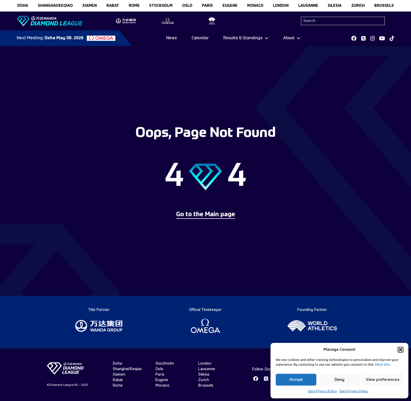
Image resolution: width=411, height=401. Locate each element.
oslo (187, 6)
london (281, 6)
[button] (400, 349)
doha (22, 6)
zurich (358, 6)
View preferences (382, 380)
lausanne (308, 6)
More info (382, 364)
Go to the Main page (205, 214)
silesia (335, 6)
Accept (296, 380)
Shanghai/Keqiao (55, 6)
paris (207, 6)
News (171, 38)
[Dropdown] (245, 38)
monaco (255, 6)
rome (134, 6)
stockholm (160, 6)
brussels (384, 6)
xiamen (89, 6)
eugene (230, 6)
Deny (339, 380)
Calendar (200, 38)
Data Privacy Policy (322, 391)
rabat (112, 6)
